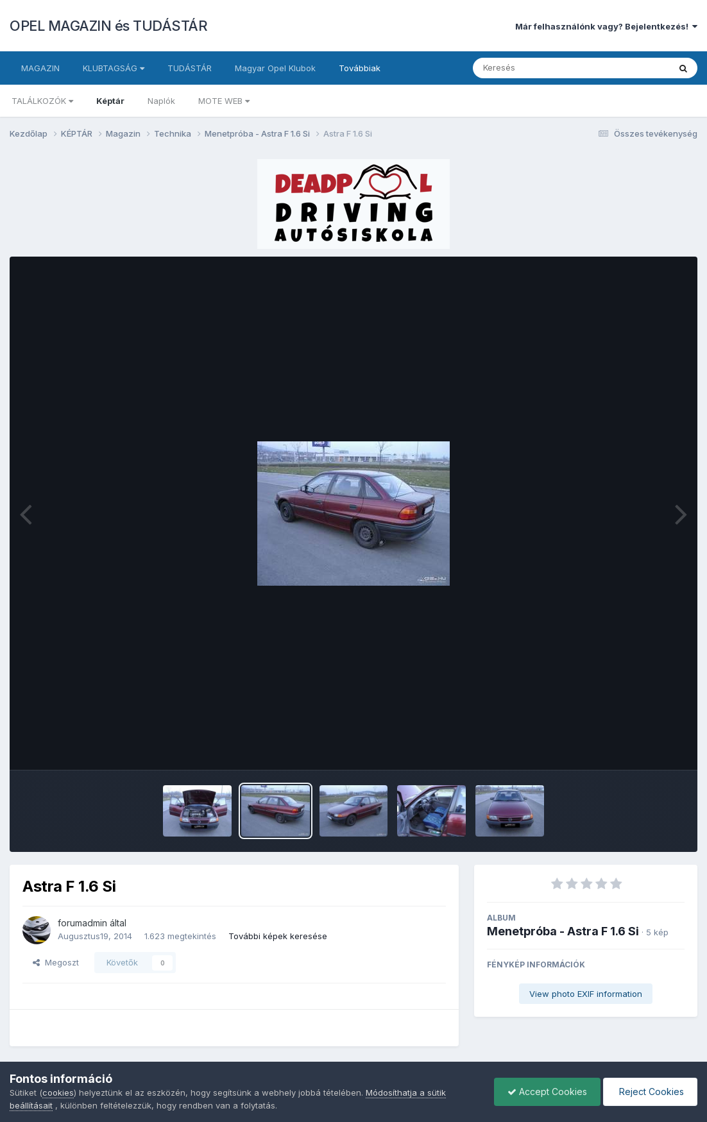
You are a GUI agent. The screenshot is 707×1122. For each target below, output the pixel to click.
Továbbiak (359, 68)
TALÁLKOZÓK (42, 101)
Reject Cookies (650, 1091)
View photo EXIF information (585, 994)
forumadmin (82, 922)
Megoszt (56, 962)
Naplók (161, 101)
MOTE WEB (224, 101)
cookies (58, 1092)
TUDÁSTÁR (189, 68)
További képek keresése (277, 936)
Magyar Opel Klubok (275, 68)
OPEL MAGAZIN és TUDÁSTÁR (108, 25)
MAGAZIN (40, 68)
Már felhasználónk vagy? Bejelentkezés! (606, 26)
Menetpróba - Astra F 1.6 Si (563, 931)
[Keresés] (536, 68)
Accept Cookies (547, 1091)
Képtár (110, 101)
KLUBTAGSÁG (113, 68)
